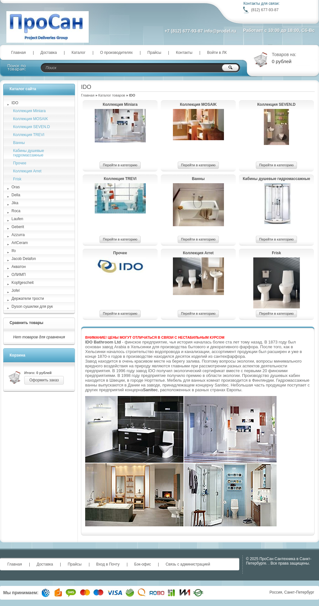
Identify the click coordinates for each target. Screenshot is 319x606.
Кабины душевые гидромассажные (276, 179)
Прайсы (154, 52)
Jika (14, 203)
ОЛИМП (18, 274)
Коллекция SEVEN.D (276, 104)
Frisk (276, 253)
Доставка (49, 52)
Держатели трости (27, 298)
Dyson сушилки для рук (32, 306)
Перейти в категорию (120, 165)
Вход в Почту (108, 564)
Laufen (17, 219)
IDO (14, 103)
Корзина (17, 355)
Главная (18, 52)
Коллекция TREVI (120, 179)
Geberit (17, 227)
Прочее (120, 253)
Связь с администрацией (188, 564)
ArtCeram (19, 243)
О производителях (116, 52)
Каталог (78, 52)
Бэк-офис (142, 564)
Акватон (18, 266)
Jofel (15, 290)
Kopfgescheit (22, 282)
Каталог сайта (23, 89)
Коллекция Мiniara (120, 104)
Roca (15, 211)
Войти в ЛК (217, 52)
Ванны (198, 179)
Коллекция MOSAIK (198, 104)
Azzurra (18, 235)
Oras (15, 187)
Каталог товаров (111, 95)
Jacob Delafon (23, 258)
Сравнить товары (26, 323)
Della (15, 195)
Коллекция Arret (198, 253)
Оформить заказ (44, 380)
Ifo (13, 251)
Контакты (184, 52)
